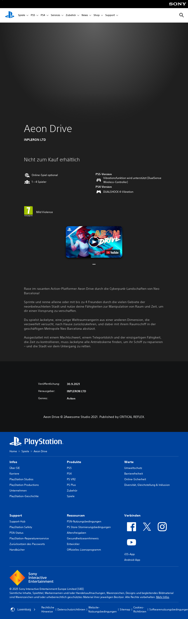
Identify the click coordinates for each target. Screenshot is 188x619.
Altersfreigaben (76, 533)
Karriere (14, 473)
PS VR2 (71, 479)
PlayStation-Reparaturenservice (29, 538)
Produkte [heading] (74, 462)
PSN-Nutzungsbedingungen (84, 521)
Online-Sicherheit (135, 479)
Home (13, 451)
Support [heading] (15, 515)
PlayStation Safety (20, 527)
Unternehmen (18, 490)
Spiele (21, 15)
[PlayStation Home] (9, 15)
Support (110, 15)
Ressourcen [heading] (76, 515)
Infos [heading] (13, 462)
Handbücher (17, 550)
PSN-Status (16, 533)
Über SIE (14, 468)
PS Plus (71, 485)
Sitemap (125, 609)
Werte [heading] (129, 462)
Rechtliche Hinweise (47, 609)
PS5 (33, 15)
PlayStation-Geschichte (24, 496)
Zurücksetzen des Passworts (27, 544)
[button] (94, 242)
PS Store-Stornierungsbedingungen (89, 527)
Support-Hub (17, 521)
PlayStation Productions (24, 485)
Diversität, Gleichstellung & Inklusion (147, 485)
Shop (97, 15)
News (85, 15)
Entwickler (73, 544)
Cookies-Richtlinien (139, 609)
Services (55, 15)
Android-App (132, 560)
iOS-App (129, 554)
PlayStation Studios (21, 479)
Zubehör (71, 15)
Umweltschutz (133, 468)
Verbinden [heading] (132, 515)
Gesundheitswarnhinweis (83, 538)
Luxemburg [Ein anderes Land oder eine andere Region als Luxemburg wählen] (23, 609)
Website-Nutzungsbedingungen (102, 609)
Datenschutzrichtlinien (71, 609)
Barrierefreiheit (133, 473)
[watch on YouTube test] (112, 252)
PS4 (43, 15)
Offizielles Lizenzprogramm (84, 550)
